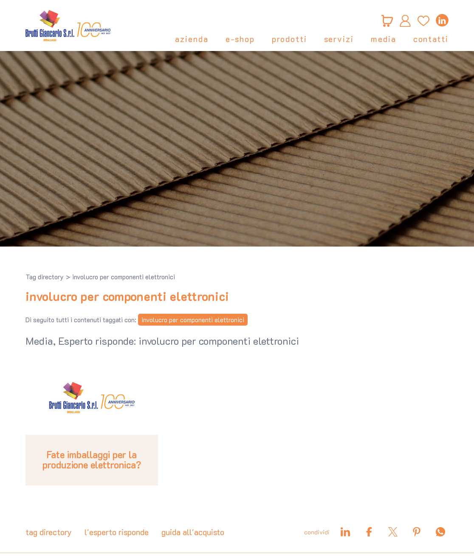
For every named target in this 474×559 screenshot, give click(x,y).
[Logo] (67, 25)
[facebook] (369, 532)
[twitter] (393, 532)
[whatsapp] (440, 532)
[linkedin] (442, 20)
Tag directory (44, 276)
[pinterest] (417, 532)
